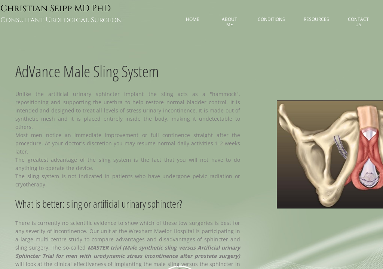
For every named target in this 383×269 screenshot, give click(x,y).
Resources (316, 19)
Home (192, 19)
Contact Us (358, 22)
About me (229, 22)
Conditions (271, 19)
